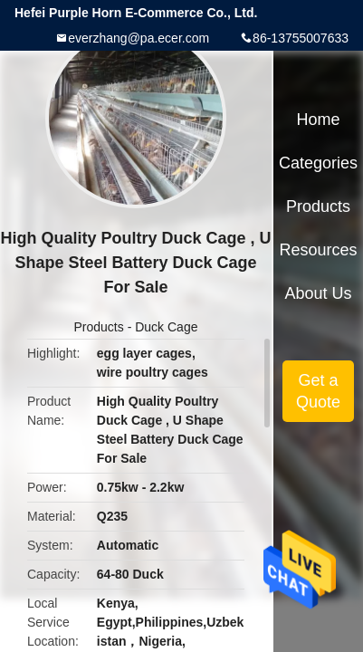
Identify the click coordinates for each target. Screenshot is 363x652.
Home (318, 119)
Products (99, 327)
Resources (319, 250)
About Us (318, 293)
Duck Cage (166, 327)
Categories (318, 163)
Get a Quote (318, 391)
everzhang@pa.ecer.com (138, 38)
